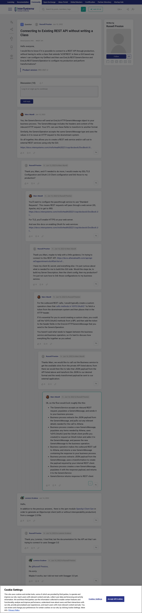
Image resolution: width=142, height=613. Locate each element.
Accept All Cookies (115, 601)
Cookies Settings (95, 601)
